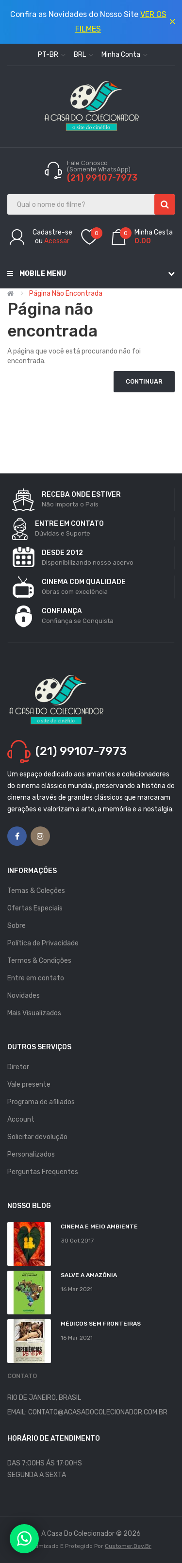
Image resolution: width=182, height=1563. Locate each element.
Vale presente (28, 1084)
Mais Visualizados (34, 1013)
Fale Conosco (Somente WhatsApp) (99, 166)
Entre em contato (35, 978)
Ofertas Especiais (35, 908)
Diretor (18, 1067)
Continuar (144, 381)
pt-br (52, 54)
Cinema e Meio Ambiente (99, 1226)
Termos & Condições (39, 961)
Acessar (56, 241)
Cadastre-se (52, 232)
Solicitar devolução (37, 1137)
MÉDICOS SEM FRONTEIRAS (101, 1323)
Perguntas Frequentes (42, 1172)
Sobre (16, 926)
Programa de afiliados (41, 1102)
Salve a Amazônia (89, 1275)
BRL (83, 54)
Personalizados (31, 1154)
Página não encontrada (65, 293)
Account (20, 1119)
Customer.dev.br (128, 1546)
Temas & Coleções (36, 891)
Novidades (23, 996)
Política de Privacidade (43, 943)
